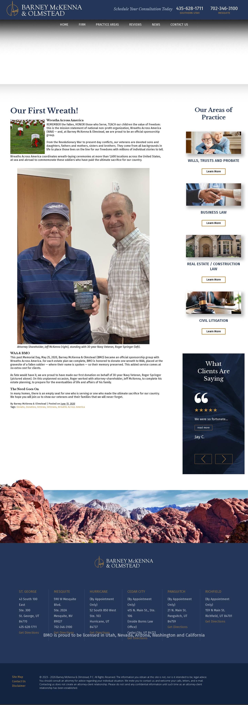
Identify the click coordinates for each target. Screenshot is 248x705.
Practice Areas (107, 25)
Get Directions (29, 653)
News (156, 25)
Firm (82, 25)
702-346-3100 (222, 8)
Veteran (41, 407)
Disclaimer (18, 686)
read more (204, 427)
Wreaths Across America (71, 407)
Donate (21, 407)
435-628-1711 (187, 8)
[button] (203, 460)
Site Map (17, 677)
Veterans (52, 407)
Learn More (213, 171)
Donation (31, 407)
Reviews (135, 25)
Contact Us (179, 25)
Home (64, 25)
